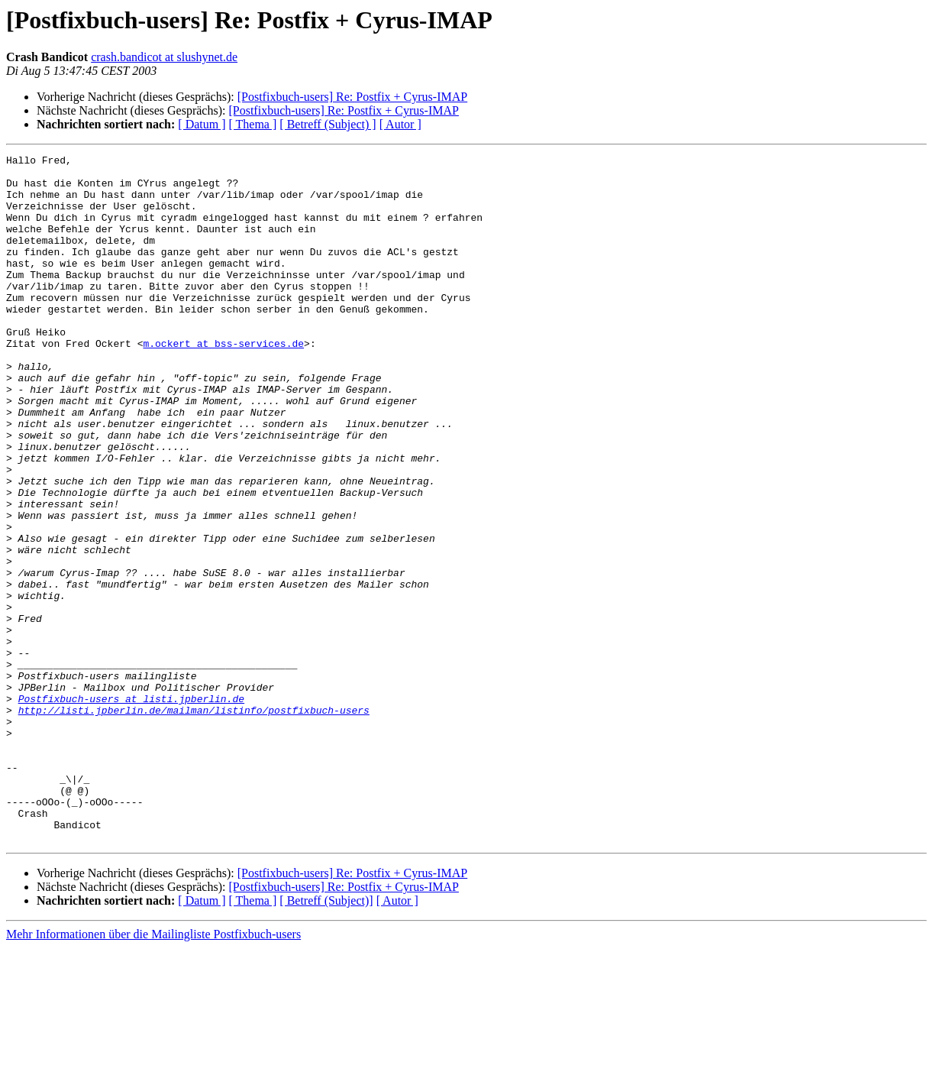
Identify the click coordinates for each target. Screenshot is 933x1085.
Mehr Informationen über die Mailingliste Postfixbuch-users (153, 1071)
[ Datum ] (201, 124)
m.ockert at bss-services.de (223, 382)
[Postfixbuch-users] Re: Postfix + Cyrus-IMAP (352, 96)
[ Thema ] (253, 124)
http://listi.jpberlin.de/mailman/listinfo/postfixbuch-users (194, 822)
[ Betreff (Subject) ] (327, 124)
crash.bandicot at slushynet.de (164, 56)
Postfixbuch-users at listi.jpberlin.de (131, 808)
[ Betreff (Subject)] (326, 1038)
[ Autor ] (400, 124)
